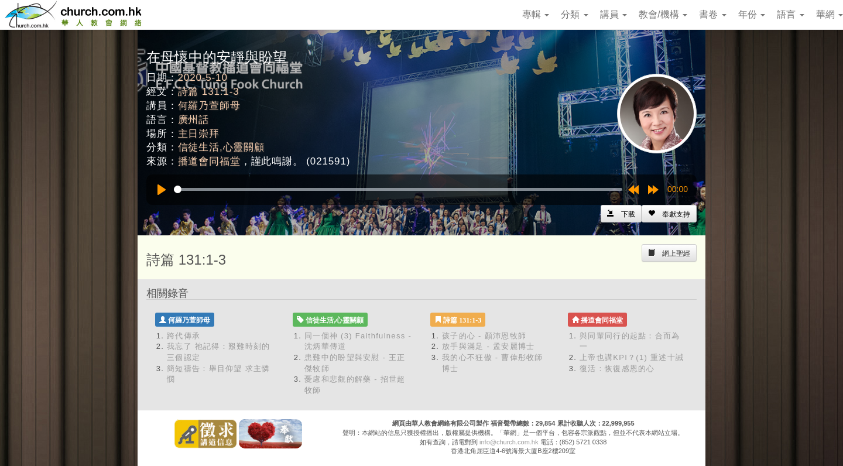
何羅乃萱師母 (209, 105)
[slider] (398, 189)
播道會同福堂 (209, 161)
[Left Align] (669, 213)
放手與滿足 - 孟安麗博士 (488, 346)
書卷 (712, 14)
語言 (790, 14)
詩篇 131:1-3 (208, 91)
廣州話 (194, 119)
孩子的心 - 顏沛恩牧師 (484, 335)
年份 (751, 14)
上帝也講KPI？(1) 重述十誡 (632, 357)
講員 (613, 14)
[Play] (161, 189)
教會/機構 (663, 14)
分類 (574, 14)
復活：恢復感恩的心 (617, 368)
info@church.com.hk (508, 442)
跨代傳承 (183, 335)
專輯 (535, 14)
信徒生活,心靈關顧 (221, 147)
